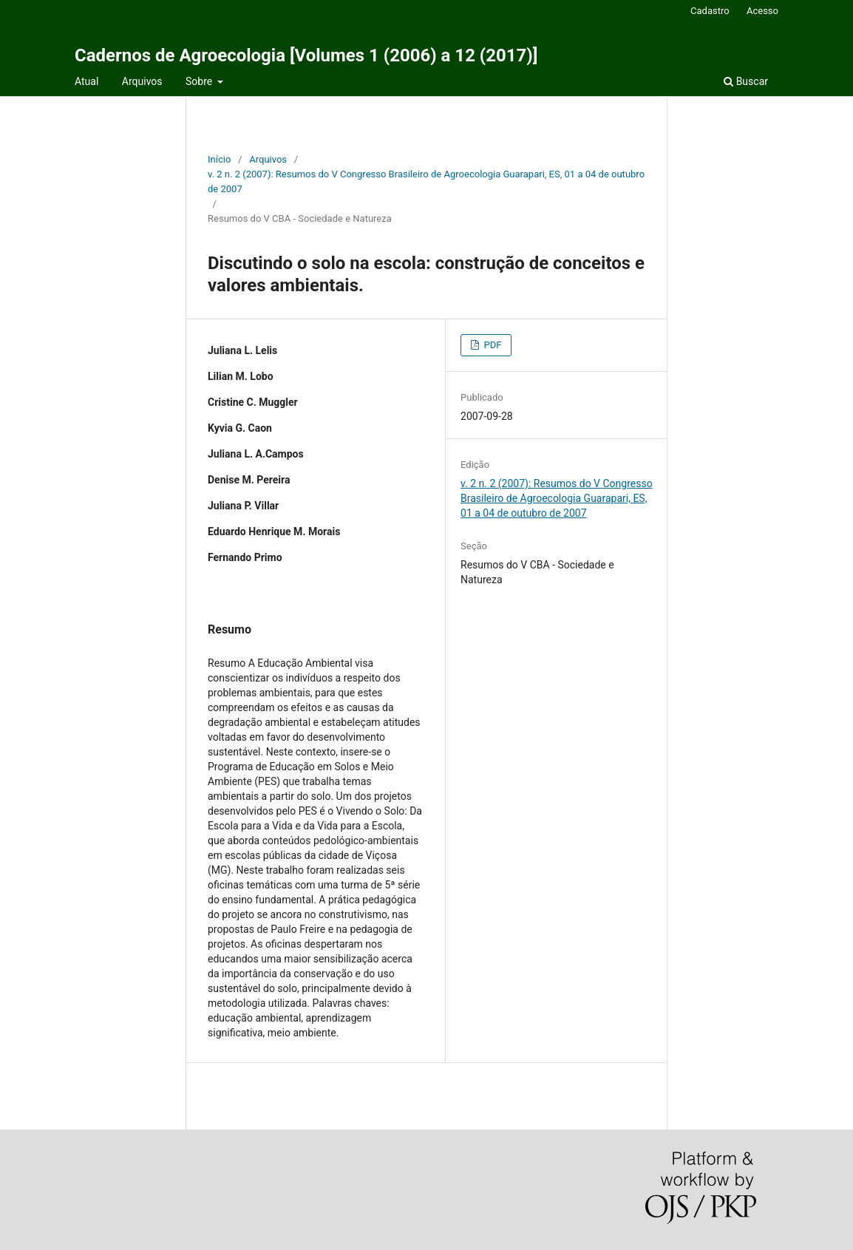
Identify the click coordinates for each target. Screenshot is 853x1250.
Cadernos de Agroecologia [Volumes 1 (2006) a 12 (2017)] (306, 55)
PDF (491, 344)
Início (219, 159)
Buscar (746, 81)
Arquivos (142, 81)
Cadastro (710, 10)
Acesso (762, 10)
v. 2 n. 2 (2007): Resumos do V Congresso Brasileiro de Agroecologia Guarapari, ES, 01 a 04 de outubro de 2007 (426, 181)
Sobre (200, 81)
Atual (86, 81)
